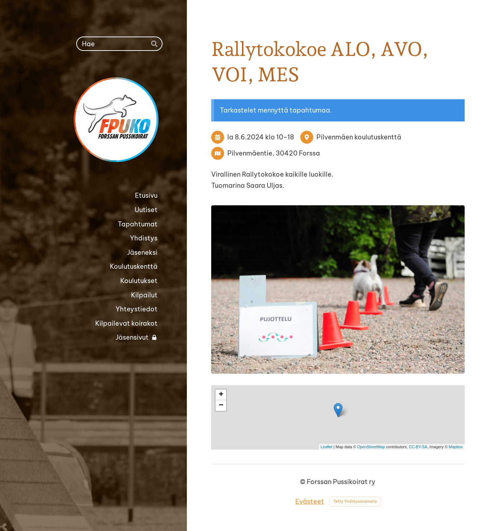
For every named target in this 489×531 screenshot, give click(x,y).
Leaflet (327, 447)
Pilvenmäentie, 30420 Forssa (273, 153)
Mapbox (456, 447)
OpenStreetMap (371, 447)
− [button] (221, 405)
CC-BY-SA (418, 447)
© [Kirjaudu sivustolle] (303, 482)
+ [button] (221, 394)
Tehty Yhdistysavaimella (355, 501)
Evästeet (309, 501)
